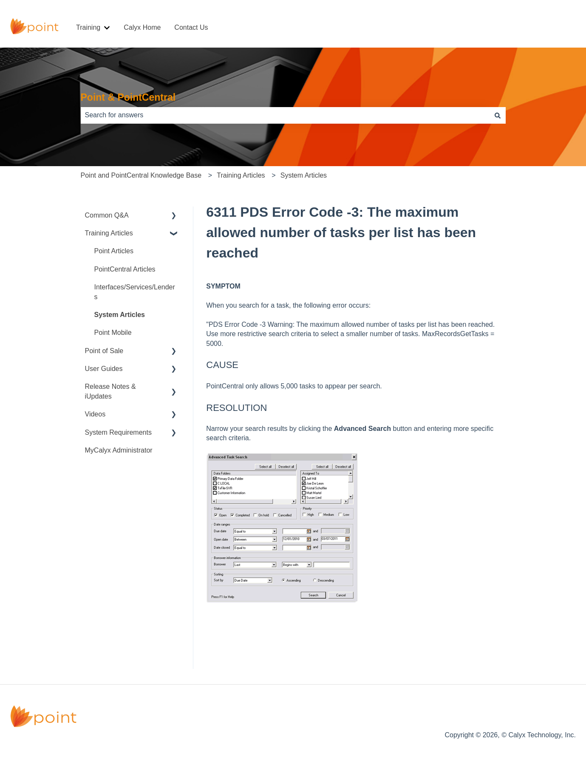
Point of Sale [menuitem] (104, 350)
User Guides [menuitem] (104, 368)
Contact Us (191, 27)
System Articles (303, 175)
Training (88, 27)
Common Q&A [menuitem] (107, 215)
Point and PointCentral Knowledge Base (141, 175)
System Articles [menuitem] (119, 314)
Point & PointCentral (128, 97)
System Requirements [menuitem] (118, 432)
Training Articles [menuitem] (109, 233)
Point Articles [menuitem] (113, 251)
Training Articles (241, 175)
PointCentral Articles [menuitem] (125, 269)
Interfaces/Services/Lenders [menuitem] (134, 291)
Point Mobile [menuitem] (113, 332)
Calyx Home (142, 27)
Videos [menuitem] (95, 414)
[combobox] (285, 115)
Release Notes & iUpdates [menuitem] (110, 391)
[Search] (498, 115)
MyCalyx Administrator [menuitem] (119, 450)
